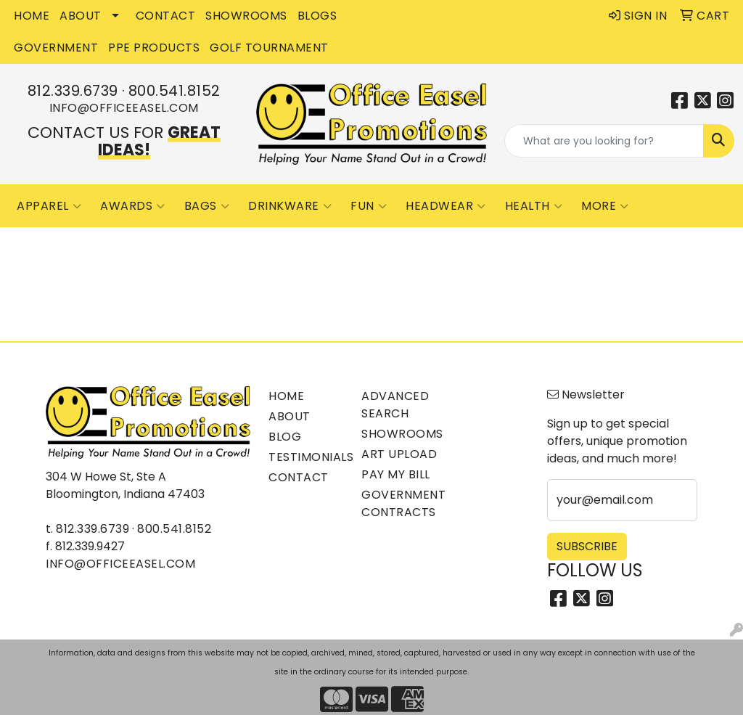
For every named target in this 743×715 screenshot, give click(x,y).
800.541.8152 (174, 91)
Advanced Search (395, 405)
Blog (284, 436)
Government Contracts (399, 503)
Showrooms (399, 433)
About (289, 416)
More (605, 206)
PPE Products (154, 47)
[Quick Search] (604, 141)
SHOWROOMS (246, 15)
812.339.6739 (73, 91)
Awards (132, 206)
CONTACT (166, 15)
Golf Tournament (269, 47)
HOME (31, 15)
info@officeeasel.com (124, 107)
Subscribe (587, 546)
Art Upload (399, 454)
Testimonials (306, 457)
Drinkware (290, 206)
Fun (368, 206)
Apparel (49, 206)
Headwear (446, 206)
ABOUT (80, 15)
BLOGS (317, 15)
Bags (207, 206)
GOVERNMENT (56, 47)
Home (286, 396)
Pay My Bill (395, 474)
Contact (298, 477)
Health (534, 206)
